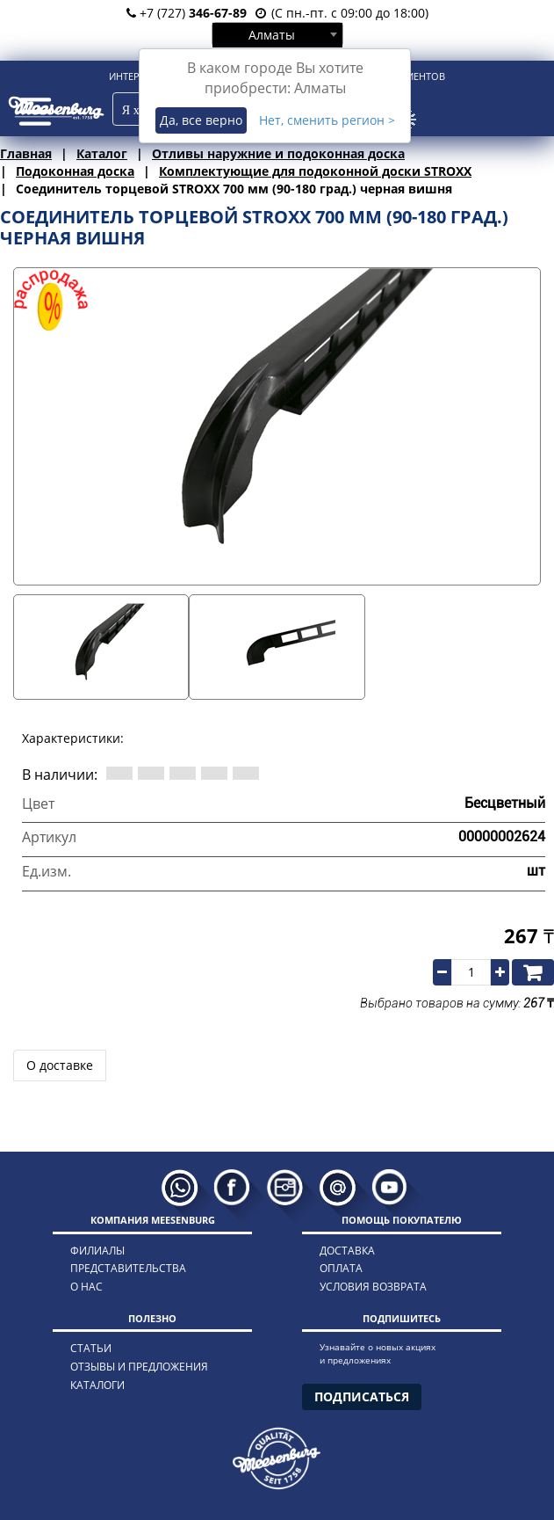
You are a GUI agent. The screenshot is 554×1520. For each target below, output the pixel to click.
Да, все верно (201, 120)
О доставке (59, 1065)
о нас (86, 1286)
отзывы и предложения (139, 1366)
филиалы (97, 1250)
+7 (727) (186, 12)
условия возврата (373, 1286)
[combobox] (277, 34)
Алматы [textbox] (271, 34)
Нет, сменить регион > (327, 120)
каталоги (97, 1385)
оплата (341, 1268)
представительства (128, 1268)
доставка (347, 1250)
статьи (91, 1348)
